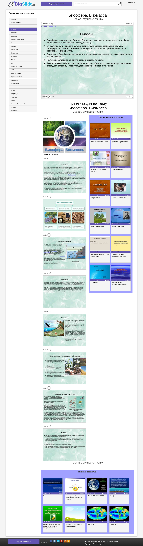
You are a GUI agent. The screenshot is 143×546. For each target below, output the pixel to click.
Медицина (13, 57)
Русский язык (14, 84)
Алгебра (12, 19)
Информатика (14, 43)
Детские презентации (16, 39)
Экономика (13, 111)
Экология (13, 108)
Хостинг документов (99, 544)
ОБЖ (11, 70)
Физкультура (14, 94)
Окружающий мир (15, 77)
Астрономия (14, 26)
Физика (12, 91)
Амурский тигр (95, 198)
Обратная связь (112, 541)
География (13, 33)
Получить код (48, 24)
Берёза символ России (98, 226)
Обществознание (15, 74)
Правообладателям (98, 541)
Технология (13, 87)
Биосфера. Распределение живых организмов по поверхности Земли (52, 526)
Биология (13, 29)
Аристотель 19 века (118, 226)
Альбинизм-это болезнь (119, 198)
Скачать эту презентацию (88, 19)
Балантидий (95, 283)
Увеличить (128, 24)
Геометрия (13, 36)
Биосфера (116, 496)
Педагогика (13, 81)
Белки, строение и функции (99, 141)
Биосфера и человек (50, 496)
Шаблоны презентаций (17, 105)
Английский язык (15, 22)
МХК (11, 63)
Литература (13, 50)
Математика (14, 53)
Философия (13, 98)
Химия (12, 101)
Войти (131, 2)
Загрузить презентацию (56, 4)
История (12, 46)
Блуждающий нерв (118, 169)
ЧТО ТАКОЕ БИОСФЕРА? (98, 496)
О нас (87, 541)
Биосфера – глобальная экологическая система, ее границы (75, 497)
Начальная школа (15, 67)
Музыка (12, 60)
